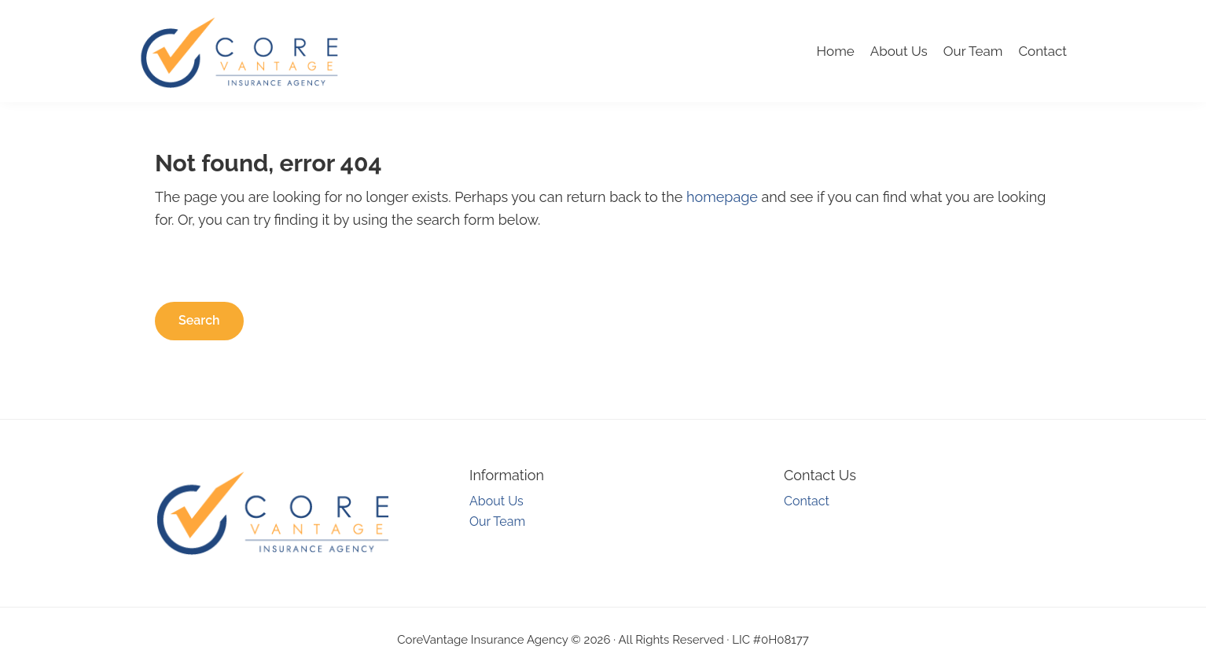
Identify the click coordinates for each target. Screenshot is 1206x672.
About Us (899, 51)
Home (836, 51)
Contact (1042, 51)
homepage (722, 197)
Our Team (973, 51)
